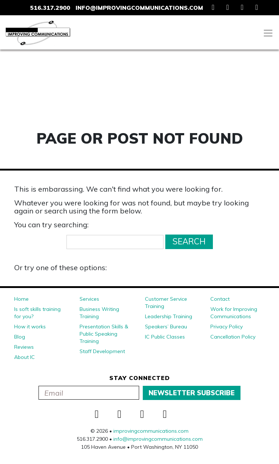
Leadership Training (168, 316)
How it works (30, 326)
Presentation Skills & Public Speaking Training (104, 333)
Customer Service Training (166, 302)
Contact (220, 299)
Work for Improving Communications (233, 313)
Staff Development (102, 351)
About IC (24, 357)
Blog (19, 336)
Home (21, 299)
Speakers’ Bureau (166, 326)
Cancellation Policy (232, 336)
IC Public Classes (165, 336)
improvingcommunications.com (151, 431)
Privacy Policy (226, 326)
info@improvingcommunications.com (139, 7)
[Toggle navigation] (268, 33)
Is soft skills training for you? (37, 313)
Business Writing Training (99, 313)
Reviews (24, 347)
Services (89, 299)
